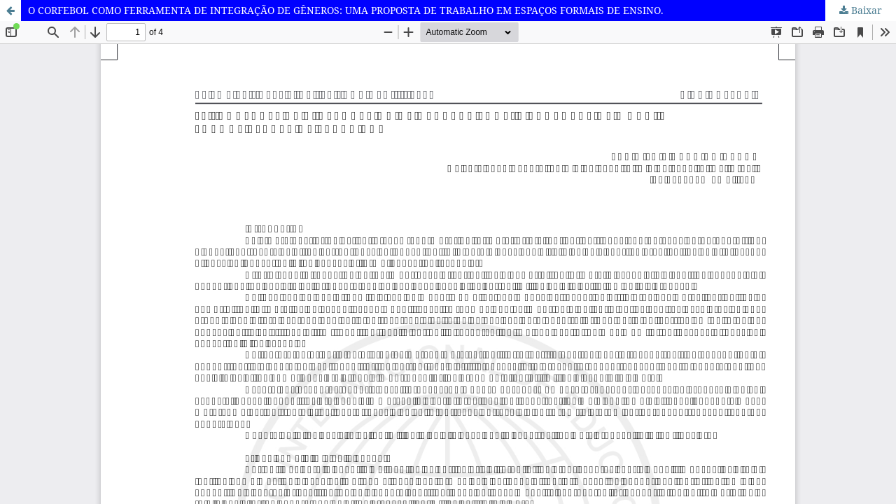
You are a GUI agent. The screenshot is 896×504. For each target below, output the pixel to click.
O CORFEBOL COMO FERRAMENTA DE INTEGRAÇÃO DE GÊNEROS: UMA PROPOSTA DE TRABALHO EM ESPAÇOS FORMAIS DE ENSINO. (346, 10)
